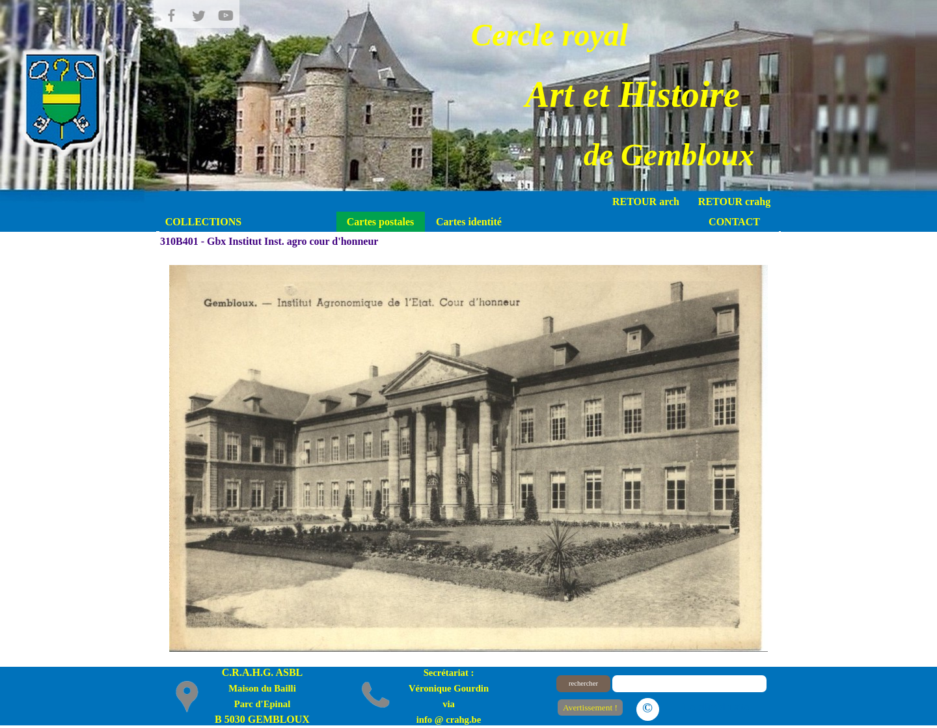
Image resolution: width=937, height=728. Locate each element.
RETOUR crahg (734, 201)
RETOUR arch (645, 201)
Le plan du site (716, 706)
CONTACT (734, 221)
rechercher (583, 683)
